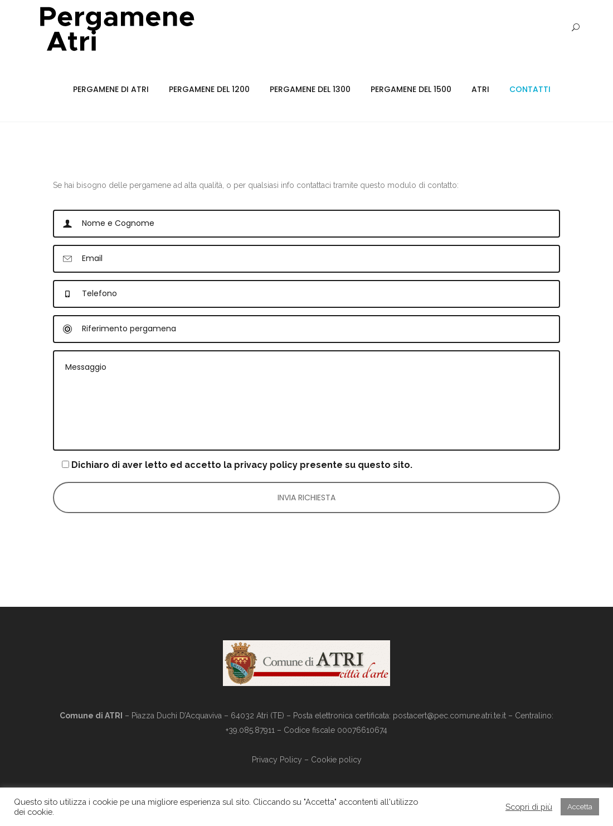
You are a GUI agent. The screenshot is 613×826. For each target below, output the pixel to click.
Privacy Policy (277, 759)
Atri (480, 89)
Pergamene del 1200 (209, 89)
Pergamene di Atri (111, 89)
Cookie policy (336, 759)
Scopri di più (528, 806)
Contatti (530, 89)
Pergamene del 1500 (411, 89)
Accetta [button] (579, 807)
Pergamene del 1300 (310, 89)
